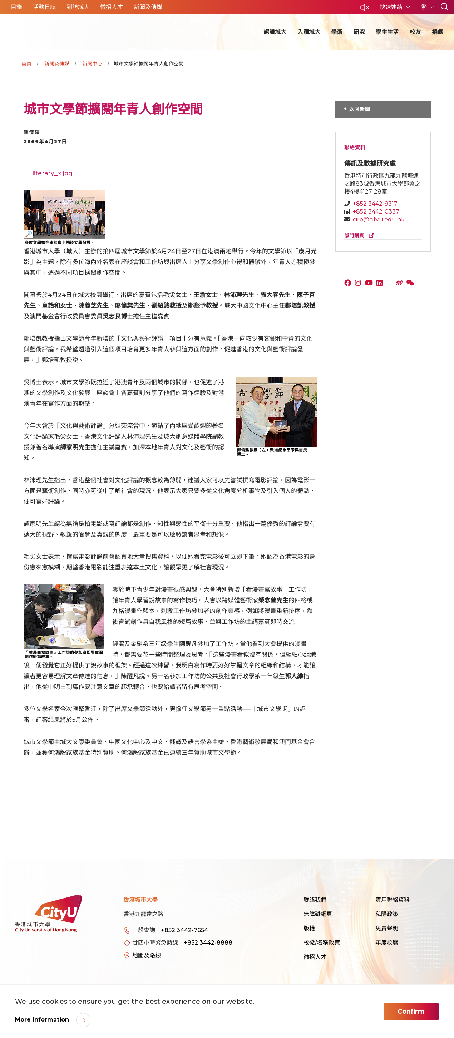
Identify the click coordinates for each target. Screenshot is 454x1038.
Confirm (411, 1011)
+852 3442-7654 (184, 930)
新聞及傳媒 (56, 63)
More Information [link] (43, 1019)
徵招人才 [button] (111, 7)
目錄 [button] (16, 7)
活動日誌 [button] (44, 7)
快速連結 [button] (392, 7)
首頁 (26, 63)
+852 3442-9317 (375, 203)
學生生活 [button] (387, 32)
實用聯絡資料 (392, 899)
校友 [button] (415, 32)
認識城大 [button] (274, 32)
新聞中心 (92, 63)
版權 (309, 928)
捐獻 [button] (437, 32)
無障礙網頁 (318, 914)
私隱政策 (386, 914)
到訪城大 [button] (77, 7)
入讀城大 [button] (308, 32)
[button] (364, 9)
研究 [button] (359, 32)
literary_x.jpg (52, 173)
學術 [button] (336, 32)
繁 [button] (424, 7)
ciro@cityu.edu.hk (379, 219)
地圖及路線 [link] (146, 955)
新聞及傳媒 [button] (148, 7)
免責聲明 (386, 928)
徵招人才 (315, 957)
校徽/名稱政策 (322, 942)
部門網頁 (360, 235)
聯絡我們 (315, 899)
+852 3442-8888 (208, 942)
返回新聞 (359, 109)
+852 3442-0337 (376, 211)
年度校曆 (386, 942)
